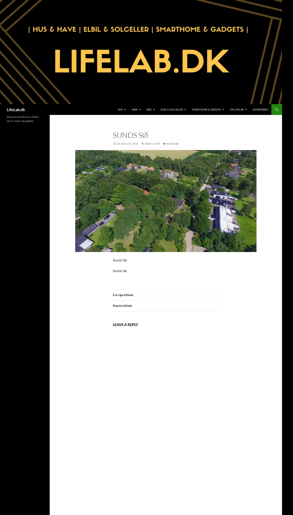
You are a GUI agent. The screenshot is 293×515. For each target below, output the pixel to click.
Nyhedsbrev (260, 109)
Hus (120, 109)
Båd (149, 109)
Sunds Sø (172, 143)
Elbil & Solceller (171, 109)
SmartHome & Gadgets (206, 109)
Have (135, 109)
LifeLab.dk (16, 109)
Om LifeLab (237, 109)
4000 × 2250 (152, 143)
